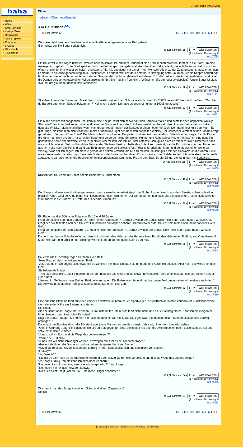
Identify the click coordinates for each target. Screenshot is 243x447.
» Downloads (10, 35)
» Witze (7, 24)
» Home (7, 20)
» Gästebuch (10, 49)
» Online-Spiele (12, 38)
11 (203, 33)
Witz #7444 (213, 94)
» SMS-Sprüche (12, 27)
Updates (140, 426)
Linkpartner (153, 426)
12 (209, 33)
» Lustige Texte (11, 31)
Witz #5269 (213, 294)
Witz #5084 (213, 402)
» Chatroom (9, 42)
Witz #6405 (213, 168)
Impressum (113, 426)
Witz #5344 (213, 250)
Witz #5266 (213, 382)
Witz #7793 (213, 56)
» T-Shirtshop (10, 52)
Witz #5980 (213, 186)
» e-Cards (8, 45)
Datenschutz (127, 426)
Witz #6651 (213, 114)
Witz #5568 (213, 210)
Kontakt (102, 426)
